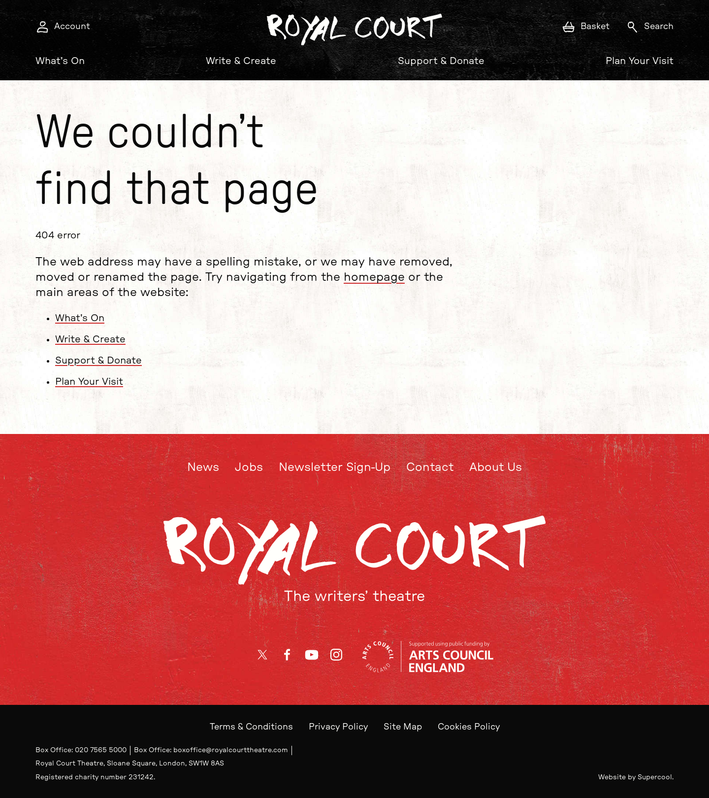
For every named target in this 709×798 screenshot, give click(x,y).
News (203, 467)
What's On (60, 61)
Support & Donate (441, 61)
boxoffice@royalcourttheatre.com (230, 750)
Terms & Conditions (251, 727)
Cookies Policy (469, 727)
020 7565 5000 (101, 750)
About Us (495, 467)
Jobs (249, 467)
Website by (635, 777)
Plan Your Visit (640, 61)
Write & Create (241, 61)
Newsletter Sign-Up (334, 467)
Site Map (403, 727)
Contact (429, 467)
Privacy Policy (338, 727)
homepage (374, 278)
